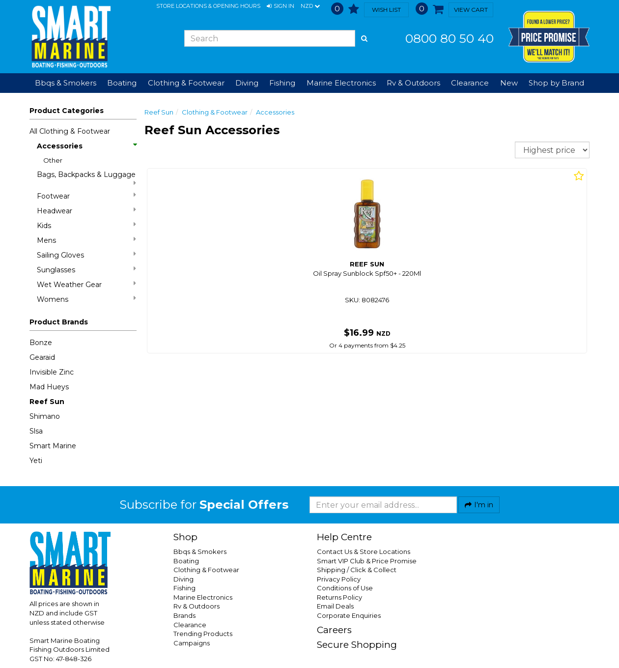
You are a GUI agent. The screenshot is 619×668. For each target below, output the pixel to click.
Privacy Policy (339, 579)
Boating (186, 561)
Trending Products (202, 634)
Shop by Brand (556, 82)
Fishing (184, 588)
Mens (86, 240)
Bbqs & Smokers (65, 82)
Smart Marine (52, 445)
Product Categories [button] (66, 110)
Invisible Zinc (51, 372)
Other (52, 160)
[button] (280, 6)
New (509, 82)
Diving (183, 579)
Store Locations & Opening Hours (208, 5)
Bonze (40, 342)
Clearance (470, 82)
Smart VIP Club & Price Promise (367, 561)
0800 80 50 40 (449, 38)
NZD (310, 6)
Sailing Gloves (86, 255)
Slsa (36, 431)
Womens (86, 299)
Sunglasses (86, 269)
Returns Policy (339, 597)
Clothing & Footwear (215, 112)
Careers (334, 630)
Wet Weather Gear (86, 284)
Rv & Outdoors (196, 606)
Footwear (86, 196)
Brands (184, 615)
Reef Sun (46, 401)
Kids (86, 225)
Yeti (35, 460)
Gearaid (42, 357)
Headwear (86, 210)
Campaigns (191, 643)
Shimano (44, 416)
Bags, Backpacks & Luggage (86, 178)
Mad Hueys (49, 386)
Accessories (86, 146)
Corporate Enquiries (349, 615)
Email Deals (335, 606)
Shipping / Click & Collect (356, 570)
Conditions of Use (345, 588)
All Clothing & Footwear (69, 131)
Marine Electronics (202, 597)
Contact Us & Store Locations (363, 551)
